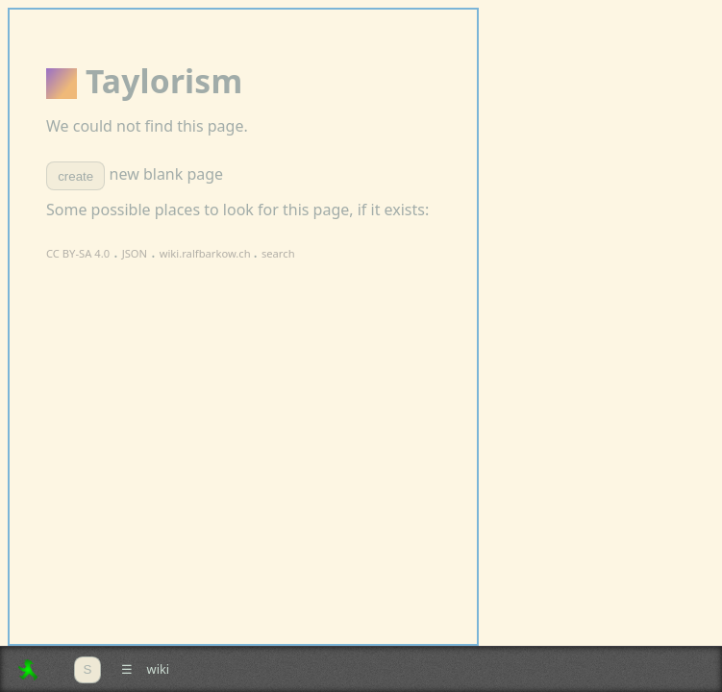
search (278, 253)
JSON (134, 253)
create (75, 176)
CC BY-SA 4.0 (78, 253)
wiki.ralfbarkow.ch (207, 253)
